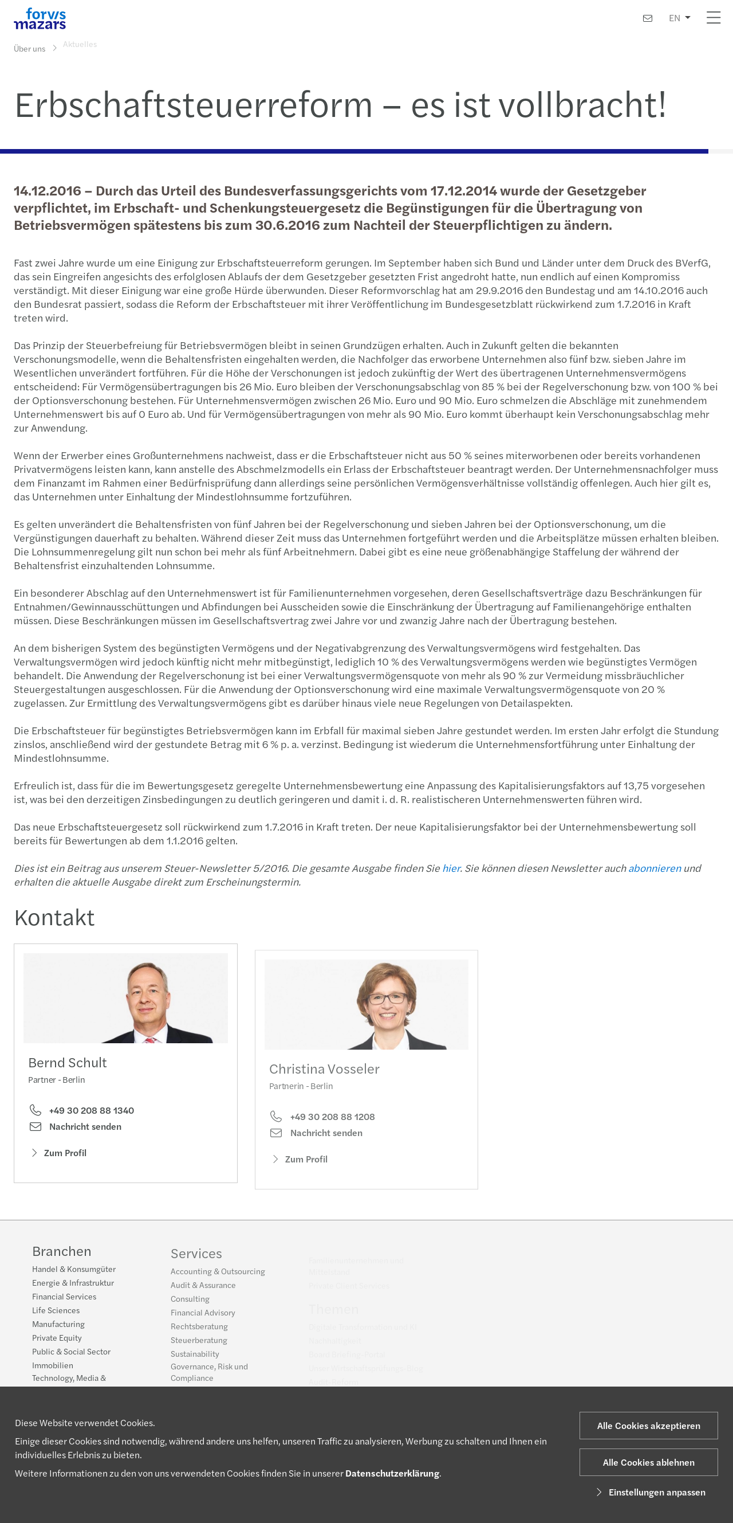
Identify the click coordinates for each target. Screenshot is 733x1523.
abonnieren (652, 867)
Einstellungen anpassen (649, 1491)
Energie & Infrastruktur (73, 1284)
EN (674, 17)
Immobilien (52, 1366)
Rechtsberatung (199, 1332)
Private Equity (57, 1339)
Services (196, 1259)
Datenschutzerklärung (392, 1472)
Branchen (62, 1252)
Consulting (190, 1305)
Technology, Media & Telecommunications (69, 1384)
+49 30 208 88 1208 (322, 1132)
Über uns (29, 47)
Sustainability (195, 1360)
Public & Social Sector (71, 1352)
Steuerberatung (199, 1346)
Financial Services (64, 1297)
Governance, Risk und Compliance (209, 1378)
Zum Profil (57, 1156)
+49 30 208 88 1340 (81, 1114)
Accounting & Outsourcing (218, 1277)
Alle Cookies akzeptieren (648, 1425)
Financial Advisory (203, 1319)
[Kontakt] (647, 18)
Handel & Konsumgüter (74, 1270)
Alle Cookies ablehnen (649, 1462)
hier (449, 867)
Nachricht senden (74, 1130)
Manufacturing (58, 1325)
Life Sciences (56, 1311)
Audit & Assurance (203, 1291)
